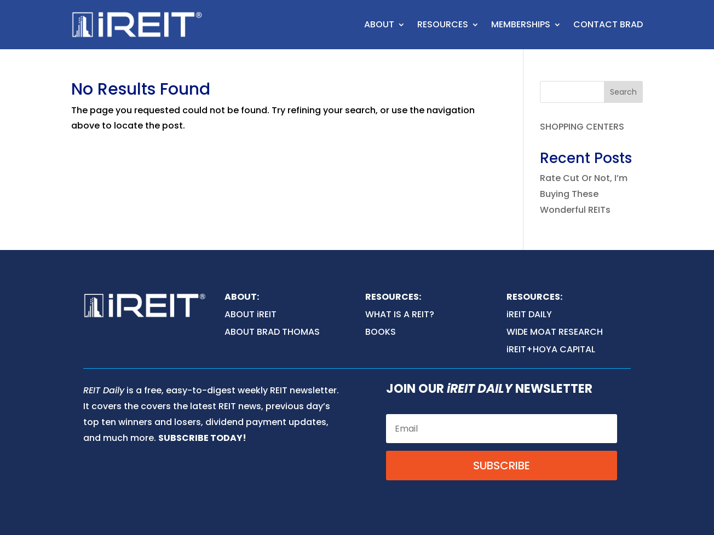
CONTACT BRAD (608, 24)
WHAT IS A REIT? (399, 314)
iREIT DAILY (529, 314)
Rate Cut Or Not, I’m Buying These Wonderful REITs (583, 194)
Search (623, 91)
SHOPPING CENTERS (582, 126)
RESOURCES (442, 24)
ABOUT (379, 24)
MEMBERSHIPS (520, 24)
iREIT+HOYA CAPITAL (550, 349)
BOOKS (380, 331)
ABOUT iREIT (250, 314)
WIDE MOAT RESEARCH (554, 331)
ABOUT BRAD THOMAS (272, 331)
